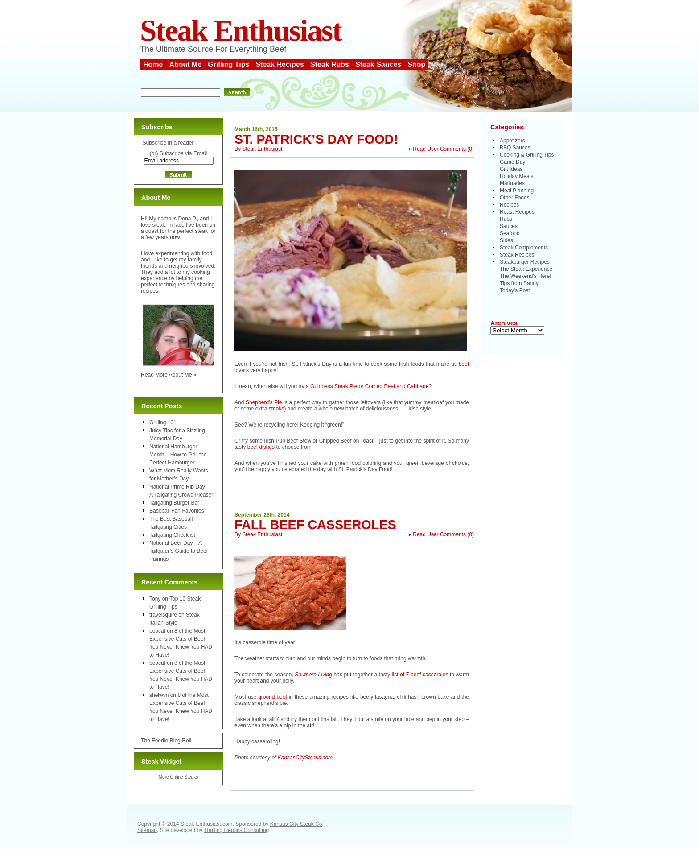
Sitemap (147, 830)
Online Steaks (184, 776)
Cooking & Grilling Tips (527, 155)
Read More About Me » (169, 375)
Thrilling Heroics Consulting (236, 830)
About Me (185, 64)
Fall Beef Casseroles (315, 525)
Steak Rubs (329, 64)
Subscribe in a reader (167, 143)
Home (153, 64)
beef (464, 364)
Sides (506, 240)
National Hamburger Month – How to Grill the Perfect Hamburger (178, 454)
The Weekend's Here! (525, 276)
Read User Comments (439, 149)
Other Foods (515, 198)
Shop (416, 64)
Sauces (509, 226)
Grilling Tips (228, 64)
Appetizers (512, 140)
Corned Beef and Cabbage (397, 386)
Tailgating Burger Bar (174, 503)
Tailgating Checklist (172, 535)
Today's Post (515, 290)
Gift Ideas (511, 169)
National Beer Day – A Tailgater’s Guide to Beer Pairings (178, 551)
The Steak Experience (526, 269)
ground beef (272, 697)
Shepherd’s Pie (264, 402)
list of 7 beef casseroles (420, 674)
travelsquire (163, 615)
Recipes (509, 205)
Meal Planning (517, 190)
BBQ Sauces (515, 148)
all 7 (274, 719)
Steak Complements (524, 247)
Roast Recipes (517, 212)
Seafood (510, 233)
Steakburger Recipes (525, 262)
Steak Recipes (279, 64)
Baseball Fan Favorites (176, 511)
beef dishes (261, 447)
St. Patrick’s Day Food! (316, 139)
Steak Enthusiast (240, 30)
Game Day (512, 162)
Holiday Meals (516, 176)
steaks (276, 409)
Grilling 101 (163, 422)
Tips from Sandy (519, 283)
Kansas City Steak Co (296, 824)
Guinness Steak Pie (333, 386)
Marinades (512, 183)
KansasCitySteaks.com (305, 757)
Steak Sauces (378, 64)
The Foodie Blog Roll (166, 740)
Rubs (506, 219)
